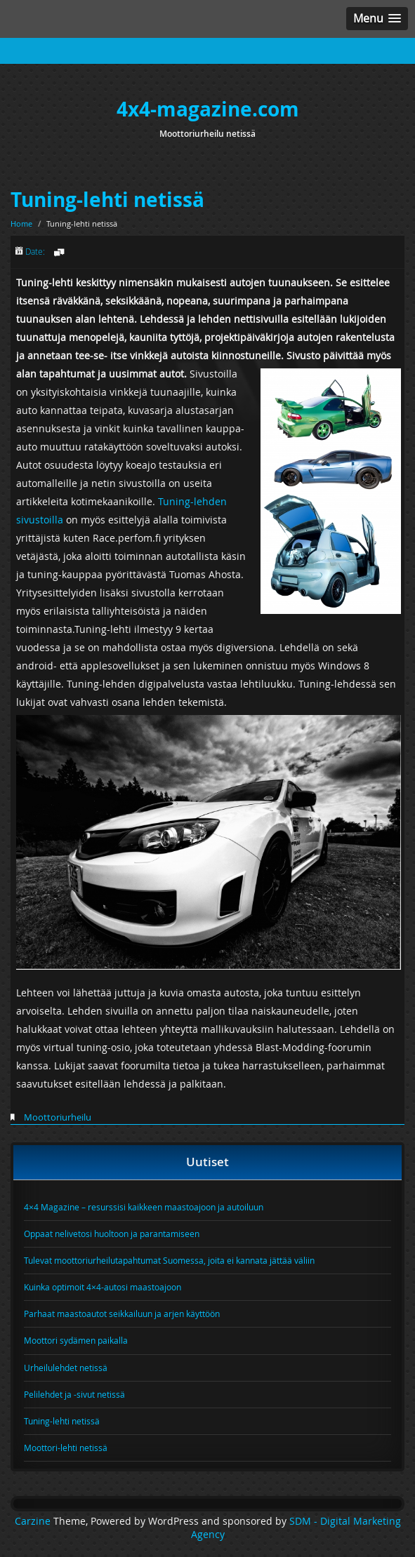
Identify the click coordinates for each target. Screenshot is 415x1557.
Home (21, 223)
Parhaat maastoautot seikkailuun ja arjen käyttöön (122, 1313)
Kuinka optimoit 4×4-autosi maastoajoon (102, 1286)
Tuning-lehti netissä (107, 199)
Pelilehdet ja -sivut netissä (74, 1394)
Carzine (34, 1521)
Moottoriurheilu (57, 1117)
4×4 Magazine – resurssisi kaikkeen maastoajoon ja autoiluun (143, 1206)
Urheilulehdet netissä (65, 1367)
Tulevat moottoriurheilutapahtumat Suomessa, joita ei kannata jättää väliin (169, 1260)
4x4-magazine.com (208, 109)
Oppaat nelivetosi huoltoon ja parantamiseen (111, 1233)
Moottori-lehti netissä (65, 1447)
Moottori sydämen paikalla (76, 1340)
